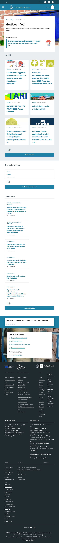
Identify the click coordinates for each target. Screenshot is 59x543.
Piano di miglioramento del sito (9, 479)
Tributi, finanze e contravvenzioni (26, 407)
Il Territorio (50, 384)
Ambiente (20, 380)
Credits (6, 514)
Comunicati (42, 414)
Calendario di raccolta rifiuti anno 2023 (40, 107)
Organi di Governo (9, 377)
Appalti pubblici (21, 385)
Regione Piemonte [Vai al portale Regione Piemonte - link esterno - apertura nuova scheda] (9, 2)
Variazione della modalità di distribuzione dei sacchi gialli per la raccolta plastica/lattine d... (16, 137)
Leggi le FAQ (8, 484)
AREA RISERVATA (28, 541)
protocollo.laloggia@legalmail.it (16, 432)
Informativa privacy (10, 506)
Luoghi (49, 381)
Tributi (9, 174)
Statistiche (7, 519)
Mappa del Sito (8, 521)
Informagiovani (21, 480)
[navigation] (3, 7)
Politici (6, 395)
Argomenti (14, 20)
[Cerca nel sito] (52, 7)
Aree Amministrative (10, 380)
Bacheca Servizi (9, 502)
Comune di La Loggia (22, 7)
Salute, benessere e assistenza (25, 404)
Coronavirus (42, 380)
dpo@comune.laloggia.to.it (40, 458)
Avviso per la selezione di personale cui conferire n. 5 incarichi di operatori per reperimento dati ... (15, 229)
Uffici (8, 171)
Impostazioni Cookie (10, 511)
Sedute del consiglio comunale (41, 409)
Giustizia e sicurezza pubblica (25, 397)
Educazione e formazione (24, 395)
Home (7, 20)
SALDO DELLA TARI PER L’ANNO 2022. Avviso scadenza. (16, 109)
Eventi (49, 379)
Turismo (19, 409)
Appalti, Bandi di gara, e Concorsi (14, 203)
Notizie (40, 377)
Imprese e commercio (23, 399)
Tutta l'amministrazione (29, 187)
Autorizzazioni (21, 387)
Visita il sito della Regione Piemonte (27, 467)
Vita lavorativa (21, 412)
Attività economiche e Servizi (51, 398)
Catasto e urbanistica (23, 390)
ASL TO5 (20, 472)
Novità (9, 69)
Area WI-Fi (20, 477)
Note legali (7, 509)
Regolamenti (11, 241)
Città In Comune (37, 535)
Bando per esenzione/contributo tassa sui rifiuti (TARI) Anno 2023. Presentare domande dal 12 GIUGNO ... (42, 79)
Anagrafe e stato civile (23, 382)
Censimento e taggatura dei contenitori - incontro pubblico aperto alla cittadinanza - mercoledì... (24, 42)
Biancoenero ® (42, 537)
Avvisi (40, 417)
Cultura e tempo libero (23, 392)
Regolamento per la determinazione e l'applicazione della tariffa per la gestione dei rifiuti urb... (16, 293)
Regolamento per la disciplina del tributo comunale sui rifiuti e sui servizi (16, 262)
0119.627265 (10, 427)
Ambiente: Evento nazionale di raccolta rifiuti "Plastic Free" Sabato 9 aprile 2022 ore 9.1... (41, 137)
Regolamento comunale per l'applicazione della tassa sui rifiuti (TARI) (16, 246)
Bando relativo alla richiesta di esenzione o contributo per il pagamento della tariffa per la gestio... (16, 210)
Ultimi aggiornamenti (10, 516)
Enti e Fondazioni (9, 387)
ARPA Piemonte (22, 475)
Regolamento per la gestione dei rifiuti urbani (16, 277)
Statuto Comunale (9, 504)
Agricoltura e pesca (22, 377)
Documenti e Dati (9, 385)
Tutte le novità (29, 155)
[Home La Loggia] (19, 7)
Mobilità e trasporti (22, 402)
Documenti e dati (29, 308)
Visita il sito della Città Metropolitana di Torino (29, 470)
